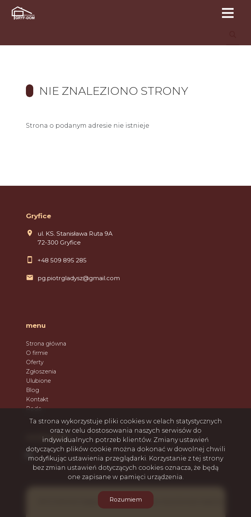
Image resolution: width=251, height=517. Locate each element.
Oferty (35, 362)
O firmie (37, 352)
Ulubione (38, 380)
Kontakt (37, 399)
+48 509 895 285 (62, 260)
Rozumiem (125, 499)
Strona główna (46, 343)
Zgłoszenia (41, 371)
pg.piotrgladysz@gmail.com (79, 278)
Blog (32, 390)
